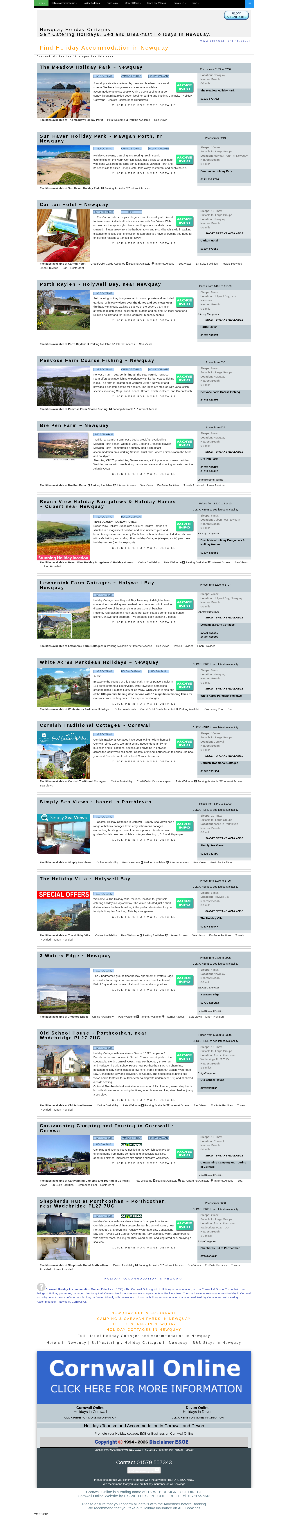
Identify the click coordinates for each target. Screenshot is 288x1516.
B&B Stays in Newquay (217, 1342)
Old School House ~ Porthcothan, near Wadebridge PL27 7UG (93, 1035)
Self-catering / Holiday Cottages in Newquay (139, 1342)
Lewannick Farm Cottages (85, 645)
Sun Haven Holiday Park (84, 188)
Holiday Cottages (91, 3)
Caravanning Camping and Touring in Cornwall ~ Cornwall (107, 1128)
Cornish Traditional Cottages (87, 781)
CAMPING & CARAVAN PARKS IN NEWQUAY (144, 1319)
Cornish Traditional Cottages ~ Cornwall (96, 725)
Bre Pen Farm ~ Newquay (74, 425)
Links (195, 3)
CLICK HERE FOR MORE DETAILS (144, 105)
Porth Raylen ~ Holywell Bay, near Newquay (100, 284)
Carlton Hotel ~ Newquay (74, 204)
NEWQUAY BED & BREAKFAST (143, 1313)
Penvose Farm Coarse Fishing (87, 409)
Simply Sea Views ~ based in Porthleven (96, 801)
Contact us (180, 3)
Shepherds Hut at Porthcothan (88, 1265)
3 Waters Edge (77, 1016)
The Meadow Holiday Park (85, 119)
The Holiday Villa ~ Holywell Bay (85, 878)
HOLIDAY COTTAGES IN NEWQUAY (144, 1329)
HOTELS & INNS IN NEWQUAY (144, 1324)
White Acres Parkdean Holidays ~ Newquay (99, 662)
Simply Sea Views (79, 862)
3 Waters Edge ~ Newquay (75, 955)
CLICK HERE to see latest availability (215, 509)
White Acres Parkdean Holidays (88, 709)
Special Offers (133, 3)
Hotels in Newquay (67, 1342)
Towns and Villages (157, 3)
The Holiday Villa (79, 935)
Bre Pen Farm (77, 485)
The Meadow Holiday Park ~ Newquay (91, 67)
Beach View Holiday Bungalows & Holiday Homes (100, 562)
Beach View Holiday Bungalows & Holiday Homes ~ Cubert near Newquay (108, 504)
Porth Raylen (76, 344)
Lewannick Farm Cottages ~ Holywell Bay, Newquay (98, 585)
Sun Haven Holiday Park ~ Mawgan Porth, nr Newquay (101, 138)
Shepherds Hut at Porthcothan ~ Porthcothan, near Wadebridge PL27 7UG (103, 1203)
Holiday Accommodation (64, 3)
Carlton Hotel (76, 263)
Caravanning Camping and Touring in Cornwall (98, 1180)
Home (41, 3)
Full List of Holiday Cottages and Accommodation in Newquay (144, 1336)
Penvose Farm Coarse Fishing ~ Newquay (97, 360)
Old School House (80, 1105)
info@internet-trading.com (144, 1471)
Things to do (112, 3)
